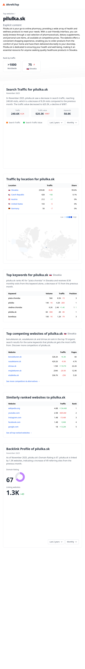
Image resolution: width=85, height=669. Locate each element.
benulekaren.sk (15, 357)
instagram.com (14, 417)
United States (17, 204)
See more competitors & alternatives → (23, 381)
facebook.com (14, 422)
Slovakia (14, 190)
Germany (15, 208)
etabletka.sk (13, 375)
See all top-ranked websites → (19, 433)
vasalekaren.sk (14, 361)
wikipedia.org (14, 408)
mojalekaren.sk (14, 370)
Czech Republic (17, 194)
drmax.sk (12, 366)
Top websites (8, 13)
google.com (13, 427)
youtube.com (14, 413)
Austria (14, 199)
